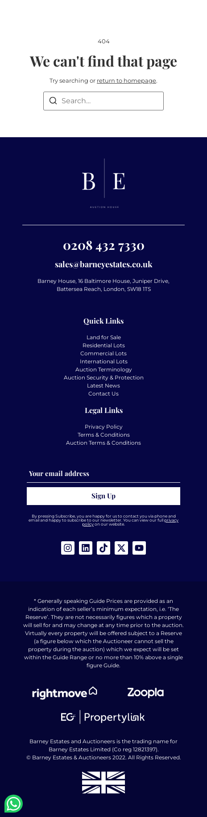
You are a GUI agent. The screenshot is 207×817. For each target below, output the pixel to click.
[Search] (53, 102)
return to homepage (126, 80)
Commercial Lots (103, 353)
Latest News (103, 385)
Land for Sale (104, 337)
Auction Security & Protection (104, 377)
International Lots (104, 361)
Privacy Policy (104, 426)
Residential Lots (104, 345)
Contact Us (103, 393)
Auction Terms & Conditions (103, 442)
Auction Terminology (103, 369)
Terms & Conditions (104, 434)
